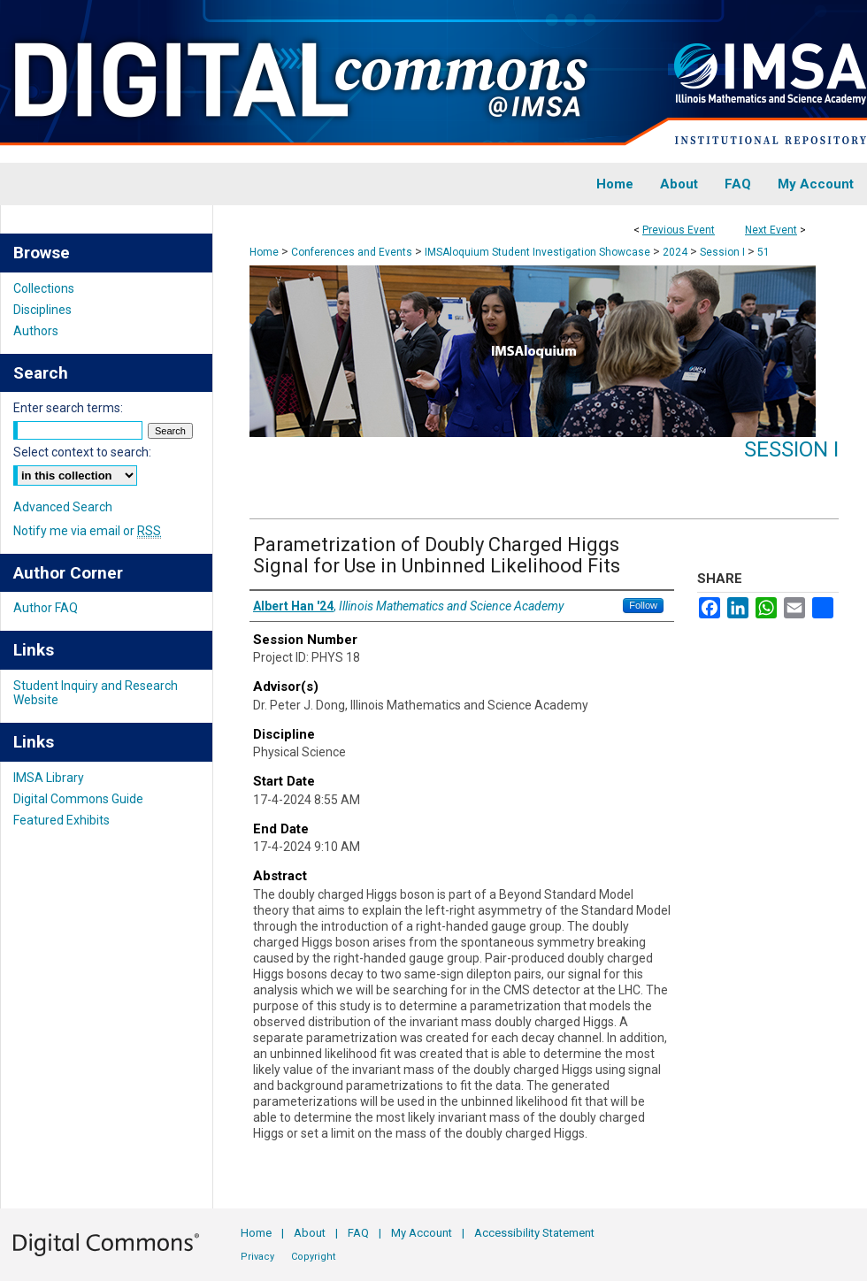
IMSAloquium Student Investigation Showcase (539, 252)
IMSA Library (48, 778)
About (310, 1232)
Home (264, 252)
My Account (421, 1232)
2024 (676, 252)
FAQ (358, 1232)
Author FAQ (45, 608)
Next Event (771, 230)
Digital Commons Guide (78, 799)
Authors (35, 331)
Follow (643, 605)
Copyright (313, 1256)
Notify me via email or (87, 531)
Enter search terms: (68, 408)
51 (763, 252)
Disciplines (42, 310)
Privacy (257, 1256)
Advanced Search (62, 507)
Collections (43, 288)
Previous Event (678, 230)
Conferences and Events (353, 252)
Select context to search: (82, 452)
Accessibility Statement (534, 1232)
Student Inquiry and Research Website (95, 693)
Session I (724, 252)
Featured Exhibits (61, 820)
